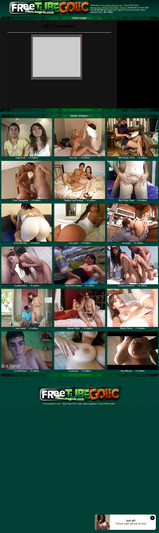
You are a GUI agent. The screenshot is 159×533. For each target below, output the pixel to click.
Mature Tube (95, 8)
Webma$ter (109, 404)
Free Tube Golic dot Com (111, 5)
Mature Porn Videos (110, 8)
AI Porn (123, 8)
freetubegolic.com (52, 404)
